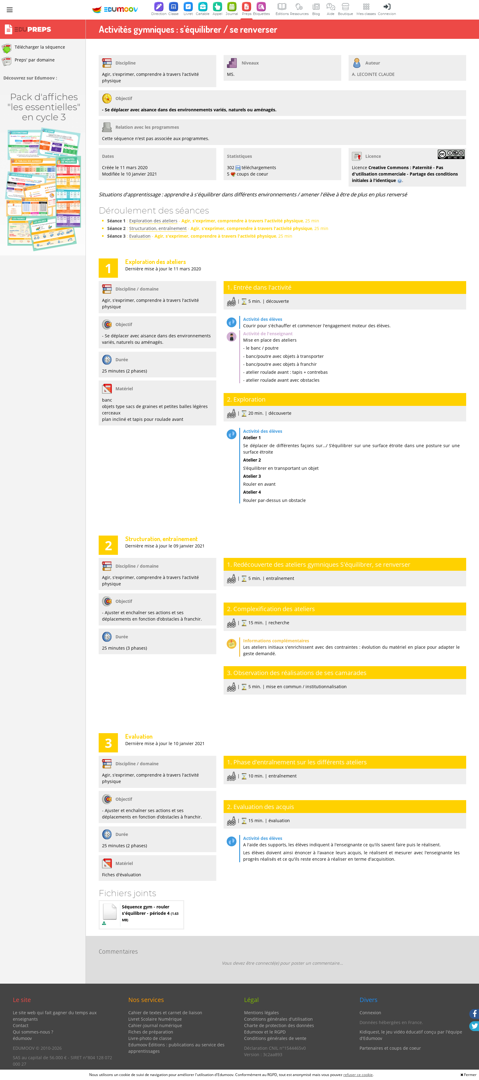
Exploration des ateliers (153, 221)
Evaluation (140, 236)
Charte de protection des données (279, 1025)
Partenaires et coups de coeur (390, 1048)
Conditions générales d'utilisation (278, 1019)
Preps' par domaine (28, 61)
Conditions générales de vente (275, 1038)
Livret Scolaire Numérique (155, 1019)
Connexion (370, 1012)
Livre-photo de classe (150, 1038)
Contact (20, 1025)
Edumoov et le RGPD (265, 1032)
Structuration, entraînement (158, 228)
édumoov (22, 1038)
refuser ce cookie (358, 1074)
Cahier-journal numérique (155, 1025)
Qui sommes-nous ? (33, 1032)
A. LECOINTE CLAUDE (373, 74)
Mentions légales (261, 1012)
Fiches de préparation (150, 1032)
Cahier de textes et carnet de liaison (165, 1012)
